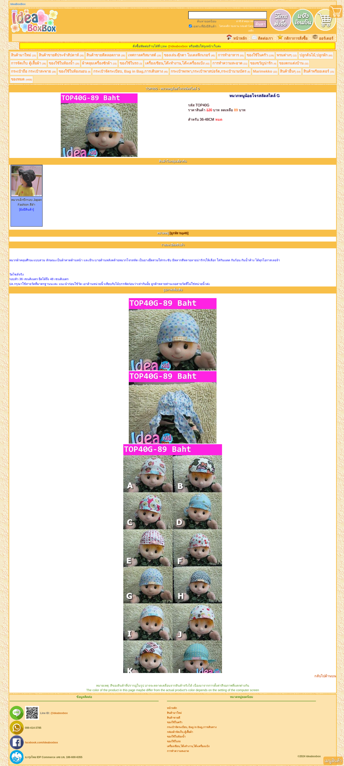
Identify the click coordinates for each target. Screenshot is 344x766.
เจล (252, 21)
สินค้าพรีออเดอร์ (318, 71)
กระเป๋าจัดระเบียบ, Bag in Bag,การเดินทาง (130, 71)
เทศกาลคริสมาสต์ (144, 55)
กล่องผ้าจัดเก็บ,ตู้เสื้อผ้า (180, 732)
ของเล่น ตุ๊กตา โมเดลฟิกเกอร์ (189, 55)
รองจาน (235, 26)
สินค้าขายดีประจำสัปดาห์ (61, 55)
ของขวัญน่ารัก (263, 63)
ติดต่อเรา (265, 38)
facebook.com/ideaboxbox (41, 742)
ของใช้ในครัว (260, 55)
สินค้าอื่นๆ (290, 71)
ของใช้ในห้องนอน (74, 71)
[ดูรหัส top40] (179, 233)
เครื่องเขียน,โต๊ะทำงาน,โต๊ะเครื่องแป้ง (177, 63)
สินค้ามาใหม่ (23, 55)
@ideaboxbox (178, 46)
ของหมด (21, 79)
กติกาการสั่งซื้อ (296, 38)
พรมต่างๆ (287, 55)
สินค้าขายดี (173, 717)
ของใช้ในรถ (131, 63)
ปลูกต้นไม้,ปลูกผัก (315, 55)
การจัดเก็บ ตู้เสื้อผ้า (28, 63)
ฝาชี (238, 21)
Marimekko (265, 71)
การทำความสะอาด (229, 63)
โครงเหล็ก (224, 26)
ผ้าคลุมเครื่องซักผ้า (99, 63)
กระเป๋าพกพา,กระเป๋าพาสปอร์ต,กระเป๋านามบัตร (210, 71)
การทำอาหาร (231, 55)
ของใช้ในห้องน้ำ (64, 63)
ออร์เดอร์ (326, 38)
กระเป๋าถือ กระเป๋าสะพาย (33, 71)
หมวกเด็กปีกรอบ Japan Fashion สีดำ (26, 200)
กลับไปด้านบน (325, 676)
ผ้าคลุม (245, 21)
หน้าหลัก (240, 38)
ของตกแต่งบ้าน (293, 63)
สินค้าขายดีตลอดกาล (105, 55)
